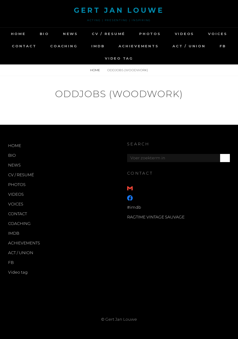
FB (223, 46)
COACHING (63, 46)
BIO (44, 34)
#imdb (134, 207)
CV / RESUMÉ (108, 34)
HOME (18, 34)
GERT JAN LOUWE (119, 10)
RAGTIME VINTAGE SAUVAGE (156, 217)
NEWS (70, 34)
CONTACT (24, 46)
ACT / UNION (188, 46)
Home (95, 70)
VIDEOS (184, 34)
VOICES (217, 34)
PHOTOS (150, 34)
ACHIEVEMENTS (139, 46)
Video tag (119, 58)
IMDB (98, 46)
